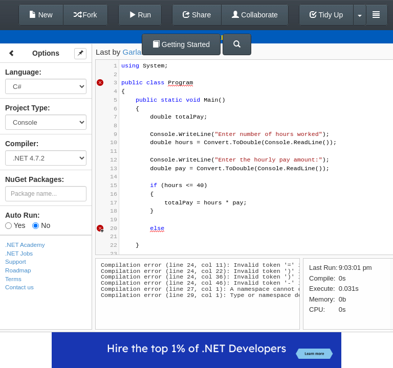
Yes (15, 225)
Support (15, 261)
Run (140, 15)
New (41, 15)
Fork (85, 15)
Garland (136, 52)
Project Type (26, 108)
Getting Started (181, 44)
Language (22, 72)
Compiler (20, 144)
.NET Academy (25, 244)
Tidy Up (326, 15)
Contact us (19, 287)
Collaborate (255, 15)
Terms (13, 278)
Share (197, 15)
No (41, 225)
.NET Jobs (19, 253)
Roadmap (18, 270)
